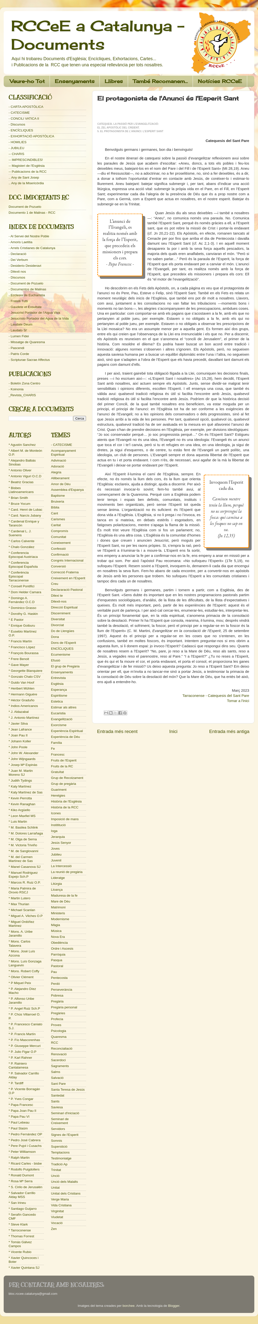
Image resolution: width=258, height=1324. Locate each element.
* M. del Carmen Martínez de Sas (21, 859)
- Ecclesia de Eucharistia (27, 295)
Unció (55, 1176)
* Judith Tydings (20, 780)
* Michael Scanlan (22, 910)
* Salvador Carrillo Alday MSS (22, 1195)
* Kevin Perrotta (20, 798)
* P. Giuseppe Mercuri (25, 1046)
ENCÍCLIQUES (62, 648)
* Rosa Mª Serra (20, 1181)
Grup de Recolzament (67, 778)
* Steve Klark (18, 1224)
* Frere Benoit (19, 659)
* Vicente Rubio (20, 1252)
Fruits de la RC (62, 766)
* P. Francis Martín (22, 1034)
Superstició (59, 1146)
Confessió (58, 548)
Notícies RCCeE (220, 81)
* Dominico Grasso (22, 608)
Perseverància (61, 989)
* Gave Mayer (19, 665)
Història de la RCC (65, 807)
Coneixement (61, 543)
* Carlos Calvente (21, 541)
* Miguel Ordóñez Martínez (21, 924)
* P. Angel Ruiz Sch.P (24, 1008)
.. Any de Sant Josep (24, 177)
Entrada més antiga (229, 731)
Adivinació (58, 460)
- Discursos (17, 124)
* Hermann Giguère (23, 694)
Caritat (56, 525)
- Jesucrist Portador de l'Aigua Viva (34, 312)
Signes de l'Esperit (64, 1135)
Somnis (56, 1140)
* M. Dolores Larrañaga (26, 833)
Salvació (57, 1078)
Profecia (57, 1019)
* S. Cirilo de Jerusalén (25, 1187)
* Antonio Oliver (20, 470)
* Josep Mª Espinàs (23, 765)
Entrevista (58, 678)
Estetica (57, 701)
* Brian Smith (18, 498)
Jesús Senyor (61, 843)
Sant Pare (58, 1083)
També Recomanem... (160, 81)
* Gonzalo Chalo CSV (25, 676)
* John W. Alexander (24, 753)
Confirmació (60, 554)
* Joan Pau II (18, 735)
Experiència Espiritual (67, 731)
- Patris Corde (19, 354)
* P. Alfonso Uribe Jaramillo (21, 1000)
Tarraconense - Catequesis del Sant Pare (216, 696)
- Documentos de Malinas (27, 289)
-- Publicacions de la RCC (28, 171)
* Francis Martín (20, 641)
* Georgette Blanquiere (25, 671)
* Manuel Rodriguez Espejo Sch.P (23, 874)
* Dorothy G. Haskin (23, 614)
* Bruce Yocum (19, 504)
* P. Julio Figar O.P (22, 1052)
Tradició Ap (59, 1164)
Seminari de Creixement (60, 1121)
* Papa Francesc (21, 1105)
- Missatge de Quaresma (27, 342)
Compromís (59, 531)
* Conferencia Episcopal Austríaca (23, 555)
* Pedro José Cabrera (25, 1140)
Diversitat (58, 619)
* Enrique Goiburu (22, 625)
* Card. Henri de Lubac (25, 509)
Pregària (57, 1001)
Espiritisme (59, 695)
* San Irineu (17, 1203)
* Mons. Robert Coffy (24, 971)
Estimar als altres (64, 707)
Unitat (55, 1187)
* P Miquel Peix (20, 983)
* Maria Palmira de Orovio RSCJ (22, 890)
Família (56, 743)
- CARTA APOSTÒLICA (26, 107)
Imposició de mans (65, 819)
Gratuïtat (57, 772)
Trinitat (56, 1170)
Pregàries (58, 1013)
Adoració (57, 466)
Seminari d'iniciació (65, 1113)
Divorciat (57, 625)
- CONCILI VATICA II (24, 118)
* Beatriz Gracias (21, 482)
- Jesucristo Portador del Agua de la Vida (39, 318)
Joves (55, 848)
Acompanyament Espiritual (63, 452)
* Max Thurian (19, 904)
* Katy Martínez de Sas (26, 792)
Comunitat (58, 537)
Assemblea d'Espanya (67, 490)
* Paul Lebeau (19, 1122)
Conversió (58, 566)
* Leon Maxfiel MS (22, 816)
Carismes (58, 519)
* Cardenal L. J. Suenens (20, 533)
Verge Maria (60, 1199)
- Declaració (17, 254)
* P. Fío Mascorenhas (24, 1040)
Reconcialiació (61, 1048)
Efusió (55, 660)
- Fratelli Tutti (18, 301)
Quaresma (59, 1037)
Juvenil (56, 860)
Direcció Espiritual (64, 607)
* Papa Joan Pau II (22, 1111)
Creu (54, 584)
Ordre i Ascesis (62, 948)
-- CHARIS (16, 154)
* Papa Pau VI (19, 1116)
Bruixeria (57, 501)
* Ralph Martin (19, 1157)
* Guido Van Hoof (21, 682)
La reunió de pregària (67, 872)
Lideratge (58, 878)
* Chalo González (21, 547)
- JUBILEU (16, 148)
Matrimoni (58, 907)
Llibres (114, 81)
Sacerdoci (58, 1060)
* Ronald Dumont (21, 1175)
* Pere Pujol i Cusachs (25, 1146)
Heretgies (58, 795)
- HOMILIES (18, 142)
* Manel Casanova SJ (25, 867)
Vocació (57, 1223)
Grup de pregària (63, 784)
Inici (173, 731)
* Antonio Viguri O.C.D (25, 476)
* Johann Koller (20, 741)
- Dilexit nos (17, 271)
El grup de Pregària (65, 666)
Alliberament (60, 478)
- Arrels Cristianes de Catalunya (32, 248)
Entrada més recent (117, 731)
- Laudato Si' (18, 330)
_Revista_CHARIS (22, 395)
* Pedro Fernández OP (25, 1134)
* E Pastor (16, 619)
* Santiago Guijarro (23, 1209)
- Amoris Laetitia (20, 242)
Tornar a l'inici (238, 701)
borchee (129, 1306)
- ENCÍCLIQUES (21, 130)
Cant (54, 513)
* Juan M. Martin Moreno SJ (21, 772)
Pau (54, 972)
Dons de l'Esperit (63, 643)
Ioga (54, 831)
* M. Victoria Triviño (23, 845)
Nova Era (58, 937)
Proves (56, 1025)
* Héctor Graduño (21, 700)
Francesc (58, 754)
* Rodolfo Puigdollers (24, 1169)
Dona (55, 637)
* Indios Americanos (23, 706)
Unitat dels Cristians (66, 1193)
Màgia (55, 925)
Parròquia (58, 954)
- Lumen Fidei (19, 336)
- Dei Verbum (18, 260)
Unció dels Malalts (64, 1181)
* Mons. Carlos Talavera (19, 943)
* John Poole (18, 747)
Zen (54, 1229)
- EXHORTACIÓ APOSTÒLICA (31, 136)
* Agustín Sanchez (22, 445)
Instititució (58, 825)
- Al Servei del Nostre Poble (29, 236)
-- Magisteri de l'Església (27, 166)
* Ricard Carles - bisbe (25, 1163)
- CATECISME (19, 112)
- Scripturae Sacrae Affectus (29, 360)
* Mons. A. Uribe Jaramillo (21, 933)
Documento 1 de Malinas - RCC (32, 212)
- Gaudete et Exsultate (25, 307)
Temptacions (60, 1152)
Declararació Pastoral (67, 590)
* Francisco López (22, 647)
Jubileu (56, 854)
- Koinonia (16, 389)
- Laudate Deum (20, 324)
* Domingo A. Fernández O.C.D (22, 600)
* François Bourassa (24, 653)
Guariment (59, 789)
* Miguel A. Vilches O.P (26, 916)
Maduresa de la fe (64, 895)
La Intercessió (61, 866)
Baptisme (58, 495)
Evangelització (61, 719)
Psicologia (58, 1031)
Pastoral (57, 966)
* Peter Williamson (22, 1152)
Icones (56, 813)
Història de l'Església (66, 801)
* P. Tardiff (16, 1083)
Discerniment (61, 613)
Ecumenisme (60, 654)
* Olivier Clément (21, 977)
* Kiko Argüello (19, 810)
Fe (53, 748)
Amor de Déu (61, 484)
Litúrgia (56, 884)
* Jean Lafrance (20, 729)
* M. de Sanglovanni (23, 851)
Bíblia (55, 507)
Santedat (57, 1095)
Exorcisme (59, 725)
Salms (55, 1072)
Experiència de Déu (65, 737)
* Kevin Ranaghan (22, 804)
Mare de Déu (60, 901)
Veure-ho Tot (27, 81)
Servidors (58, 1129)
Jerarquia (58, 837)
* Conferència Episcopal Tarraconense (19, 576)
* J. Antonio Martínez (24, 717)
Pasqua (56, 960)
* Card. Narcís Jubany (25, 515)
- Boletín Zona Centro (24, 383)
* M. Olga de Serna (23, 839)
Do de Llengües (62, 631)
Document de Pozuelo (25, 207)
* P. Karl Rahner (20, 1057)
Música (56, 931)
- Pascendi (16, 348)
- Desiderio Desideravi (25, 266)
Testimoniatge (61, 1158)
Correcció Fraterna (65, 572)
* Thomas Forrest (21, 1236)
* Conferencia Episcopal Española (23, 564)
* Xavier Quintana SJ (24, 1267)
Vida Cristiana (61, 1205)
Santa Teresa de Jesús (68, 1089)
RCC (54, 1042)
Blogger (173, 1306)
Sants (55, 1101)
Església (57, 684)
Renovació (59, 1054)
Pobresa (57, 995)
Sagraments (60, 1066)
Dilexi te (57, 595)
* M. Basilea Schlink (23, 827)
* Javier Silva (18, 723)
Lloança (57, 889)
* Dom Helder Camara (25, 592)
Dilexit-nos (59, 601)
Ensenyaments (75, 81)
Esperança (59, 689)
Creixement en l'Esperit (68, 578)
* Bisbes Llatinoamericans (21, 490)
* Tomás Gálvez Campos (20, 1244)
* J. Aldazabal (19, 712)
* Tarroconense (20, 1230)
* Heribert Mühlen (21, 688)
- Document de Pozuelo (26, 283)
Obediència (59, 942)
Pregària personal (64, 1007)
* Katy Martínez (20, 786)
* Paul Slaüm (18, 1128)
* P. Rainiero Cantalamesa (18, 1065)
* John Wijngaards (22, 759)
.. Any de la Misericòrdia (26, 183)
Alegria (56, 472)
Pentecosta (59, 978)
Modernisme (60, 919)
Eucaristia (58, 713)
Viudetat (57, 1217)
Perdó (55, 984)
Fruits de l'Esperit (64, 760)
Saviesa (57, 1107)
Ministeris (58, 913)
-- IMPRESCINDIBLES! (26, 160)
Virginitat (57, 1211)
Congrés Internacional (67, 560)
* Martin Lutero (19, 898)
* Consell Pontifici (21, 586)
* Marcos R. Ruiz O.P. (25, 882)
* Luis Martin (18, 821)
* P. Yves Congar (21, 1099)
